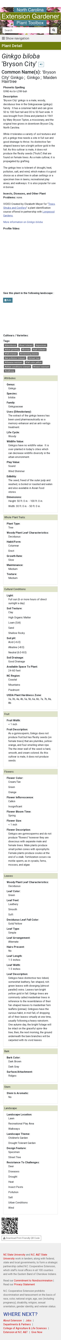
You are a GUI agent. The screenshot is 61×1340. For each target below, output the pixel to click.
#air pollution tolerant (15, 358)
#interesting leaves (29, 354)
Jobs (28, 1320)
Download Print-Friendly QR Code (21, 1238)
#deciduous (10, 345)
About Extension (12, 1320)
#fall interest (11, 354)
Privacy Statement (24, 1284)
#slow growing (12, 349)
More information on (23, 222)
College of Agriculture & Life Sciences (25, 1328)
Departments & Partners (17, 1324)
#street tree (34, 358)
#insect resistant (41, 366)
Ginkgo (33, 77)
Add (8, 300)
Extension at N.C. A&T (15, 1332)
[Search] (25, 30)
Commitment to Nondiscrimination (33, 1280)
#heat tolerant (26, 345)
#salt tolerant (39, 349)
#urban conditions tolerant (17, 366)
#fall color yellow (34, 362)
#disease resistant (13, 362)
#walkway (9, 371)
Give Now (36, 1332)
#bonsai (26, 349)
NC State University (14, 1254)
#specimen (41, 345)
